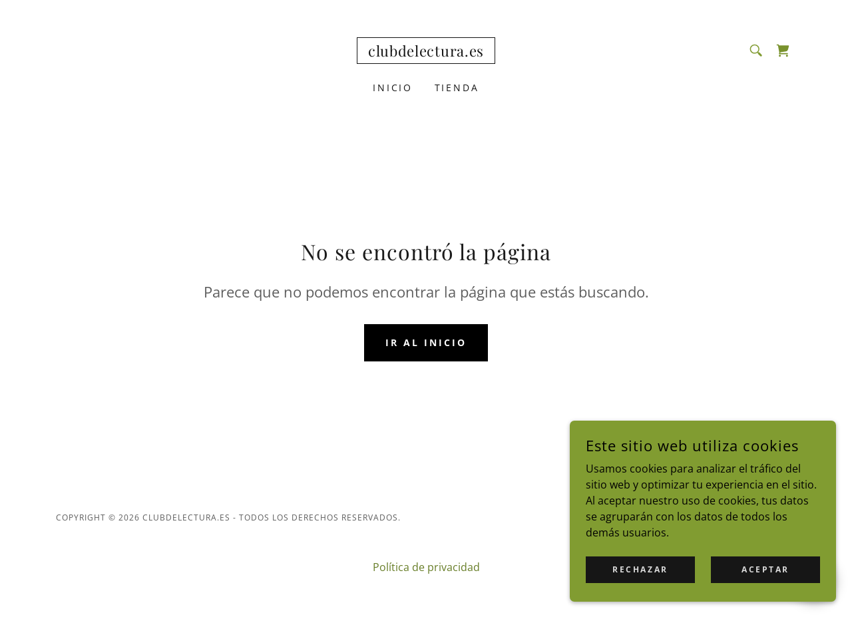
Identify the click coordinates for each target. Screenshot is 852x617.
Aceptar (765, 569)
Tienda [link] (457, 87)
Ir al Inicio (426, 342)
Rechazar (640, 569)
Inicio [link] (393, 87)
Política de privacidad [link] (426, 567)
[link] (426, 52)
